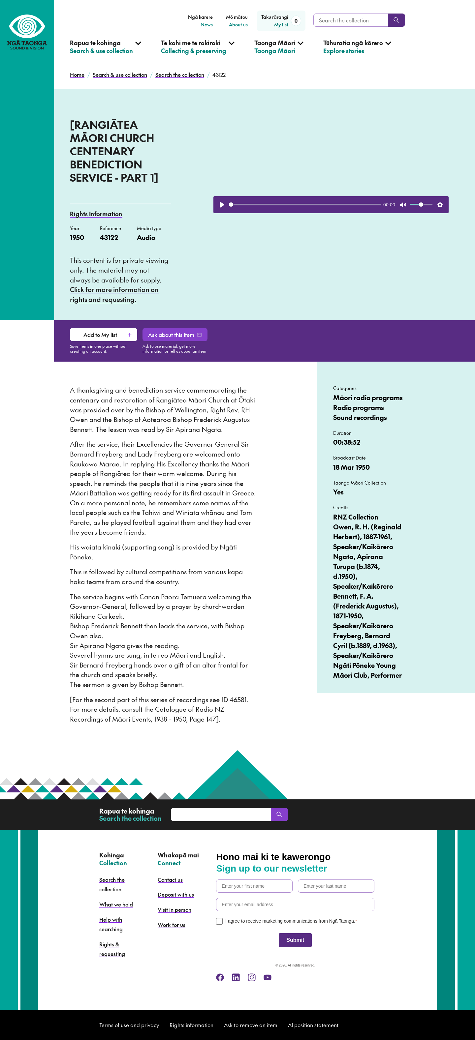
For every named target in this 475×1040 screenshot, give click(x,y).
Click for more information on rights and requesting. (114, 294)
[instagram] (252, 977)
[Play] (222, 204)
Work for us (171, 924)
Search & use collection (120, 74)
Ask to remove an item (250, 1024)
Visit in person (174, 909)
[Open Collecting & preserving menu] (198, 52)
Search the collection (179, 74)
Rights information (191, 1024)
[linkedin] (236, 977)
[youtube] (267, 977)
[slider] (305, 204)
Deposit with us (176, 894)
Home (77, 74)
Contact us (170, 879)
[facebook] (220, 977)
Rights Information (96, 214)
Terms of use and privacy (129, 1024)
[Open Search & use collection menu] (105, 52)
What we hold (116, 904)
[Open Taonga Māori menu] (278, 52)
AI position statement (313, 1024)
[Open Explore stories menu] (357, 52)
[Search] (396, 20)
